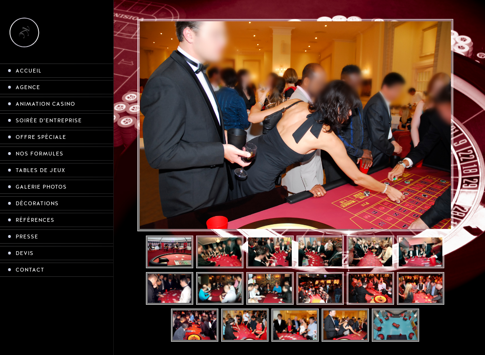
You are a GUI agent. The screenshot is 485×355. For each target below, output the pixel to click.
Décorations (37, 203)
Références (35, 220)
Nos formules (39, 153)
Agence (28, 87)
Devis (25, 253)
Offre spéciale (41, 137)
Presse (27, 236)
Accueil (29, 70)
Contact (30, 269)
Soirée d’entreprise (49, 120)
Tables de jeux (40, 170)
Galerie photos (41, 187)
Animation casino (45, 104)
